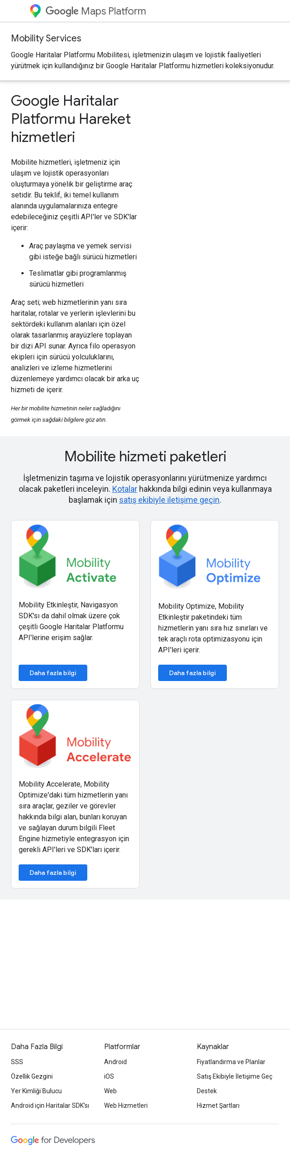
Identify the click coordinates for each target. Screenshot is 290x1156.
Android (115, 1061)
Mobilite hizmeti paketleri (145, 456)
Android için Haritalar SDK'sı (50, 1105)
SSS (17, 1061)
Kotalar (124, 489)
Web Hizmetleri (126, 1105)
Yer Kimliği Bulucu (36, 1091)
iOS (109, 1076)
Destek (207, 1091)
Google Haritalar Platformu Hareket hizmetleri (71, 118)
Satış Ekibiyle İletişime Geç (234, 1076)
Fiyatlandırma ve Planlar (231, 1061)
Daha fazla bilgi (53, 673)
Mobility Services (46, 38)
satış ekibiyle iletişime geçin (169, 500)
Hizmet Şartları (218, 1105)
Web (110, 1091)
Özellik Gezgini (32, 1076)
